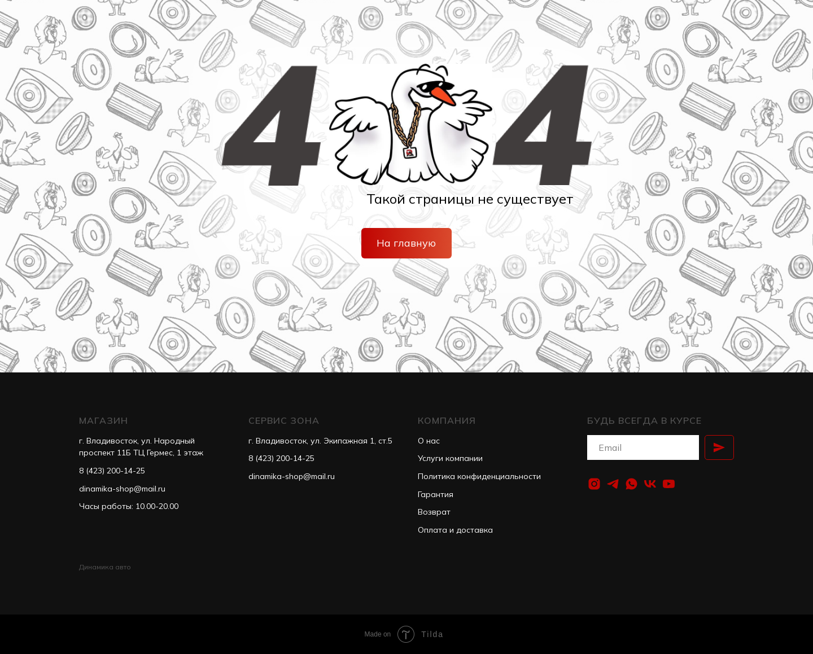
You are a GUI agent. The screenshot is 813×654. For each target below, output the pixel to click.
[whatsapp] (631, 484)
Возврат (434, 512)
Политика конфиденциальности (479, 476)
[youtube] (669, 484)
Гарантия (435, 494)
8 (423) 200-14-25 (112, 471)
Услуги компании (450, 458)
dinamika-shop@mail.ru (122, 489)
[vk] (650, 484)
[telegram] (613, 484)
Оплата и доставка (455, 530)
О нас (429, 441)
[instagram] (594, 484)
